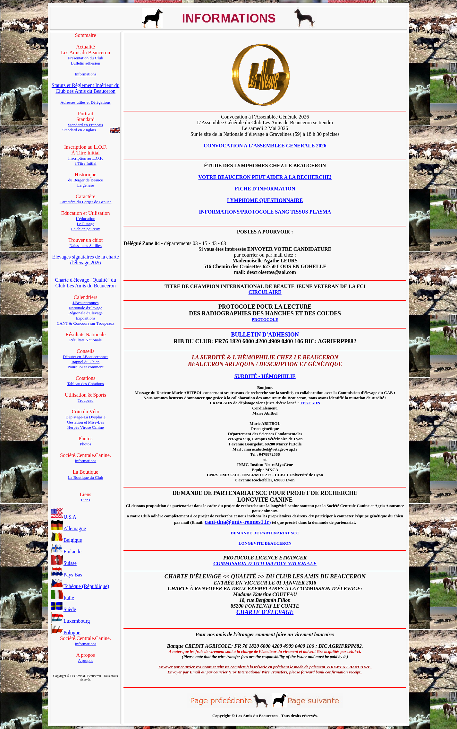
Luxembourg (70, 621)
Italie (62, 598)
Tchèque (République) (80, 586)
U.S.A (63, 517)
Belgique (66, 540)
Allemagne (68, 528)
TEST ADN (310, 402)
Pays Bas (66, 574)
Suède (63, 609)
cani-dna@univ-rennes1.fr (237, 522)
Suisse (64, 563)
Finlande (66, 551)
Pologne (65, 632)
